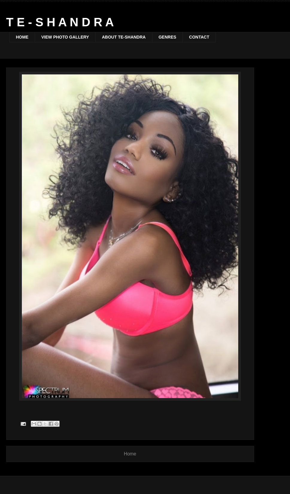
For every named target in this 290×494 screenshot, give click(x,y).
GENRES (167, 37)
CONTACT (199, 37)
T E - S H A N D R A (60, 22)
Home (130, 453)
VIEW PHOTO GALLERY (65, 37)
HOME (22, 37)
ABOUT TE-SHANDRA (123, 37)
